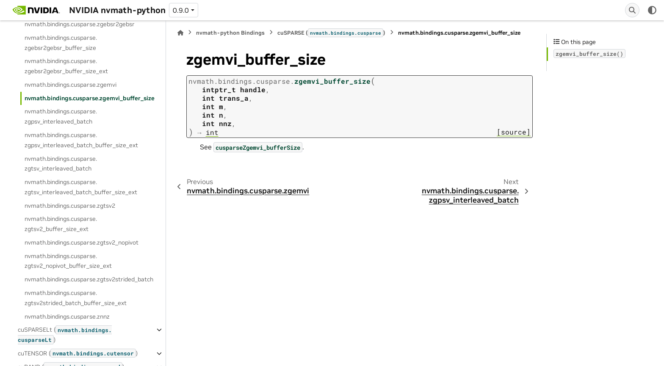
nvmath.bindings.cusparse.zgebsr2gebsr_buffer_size (61, 43)
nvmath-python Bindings (230, 32)
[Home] (180, 32)
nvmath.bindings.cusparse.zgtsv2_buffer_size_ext (61, 224)
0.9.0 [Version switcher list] (181, 10)
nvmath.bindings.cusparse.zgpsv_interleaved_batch (61, 116)
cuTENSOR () (78, 353)
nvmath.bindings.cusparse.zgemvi (70, 84)
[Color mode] (652, 10)
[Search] (632, 10)
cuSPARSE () (331, 32)
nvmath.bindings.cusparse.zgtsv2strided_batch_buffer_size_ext (76, 298)
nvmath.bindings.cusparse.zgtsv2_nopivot (81, 242)
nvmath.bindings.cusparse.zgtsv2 (70, 205)
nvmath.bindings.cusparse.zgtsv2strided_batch (89, 279)
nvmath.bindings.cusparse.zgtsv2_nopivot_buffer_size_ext (68, 261)
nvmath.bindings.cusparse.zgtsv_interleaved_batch (61, 164)
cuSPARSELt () (65, 334)
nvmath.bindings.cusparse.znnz (67, 316)
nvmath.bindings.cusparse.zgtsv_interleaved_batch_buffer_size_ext (81, 187)
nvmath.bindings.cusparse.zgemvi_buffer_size (90, 98)
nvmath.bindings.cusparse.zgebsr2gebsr (80, 24)
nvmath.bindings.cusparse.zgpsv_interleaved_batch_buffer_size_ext (81, 140)
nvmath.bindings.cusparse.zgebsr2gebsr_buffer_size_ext (66, 66)
